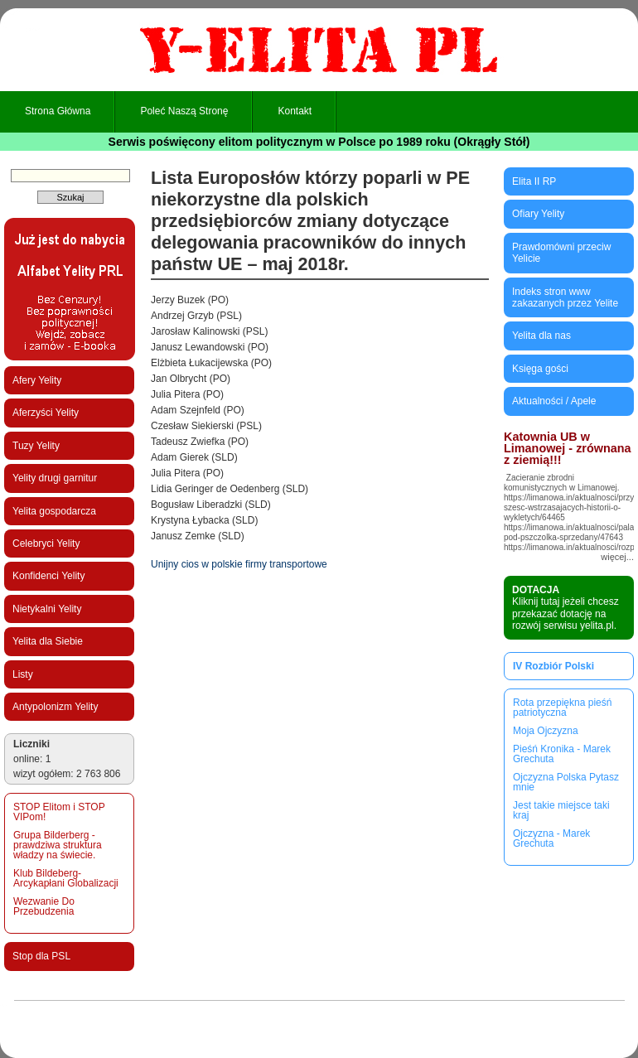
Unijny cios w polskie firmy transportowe (239, 564)
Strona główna (57, 111)
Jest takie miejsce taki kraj (561, 810)
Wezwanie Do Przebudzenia (44, 906)
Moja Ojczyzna (545, 731)
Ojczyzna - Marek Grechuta (551, 838)
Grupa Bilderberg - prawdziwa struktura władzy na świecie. (57, 845)
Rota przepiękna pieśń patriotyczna (562, 707)
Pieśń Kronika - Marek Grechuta (562, 754)
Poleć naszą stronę (184, 111)
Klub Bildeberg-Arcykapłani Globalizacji (65, 878)
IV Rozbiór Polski (553, 666)
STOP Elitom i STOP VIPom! (58, 812)
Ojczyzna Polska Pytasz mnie (566, 782)
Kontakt (295, 111)
